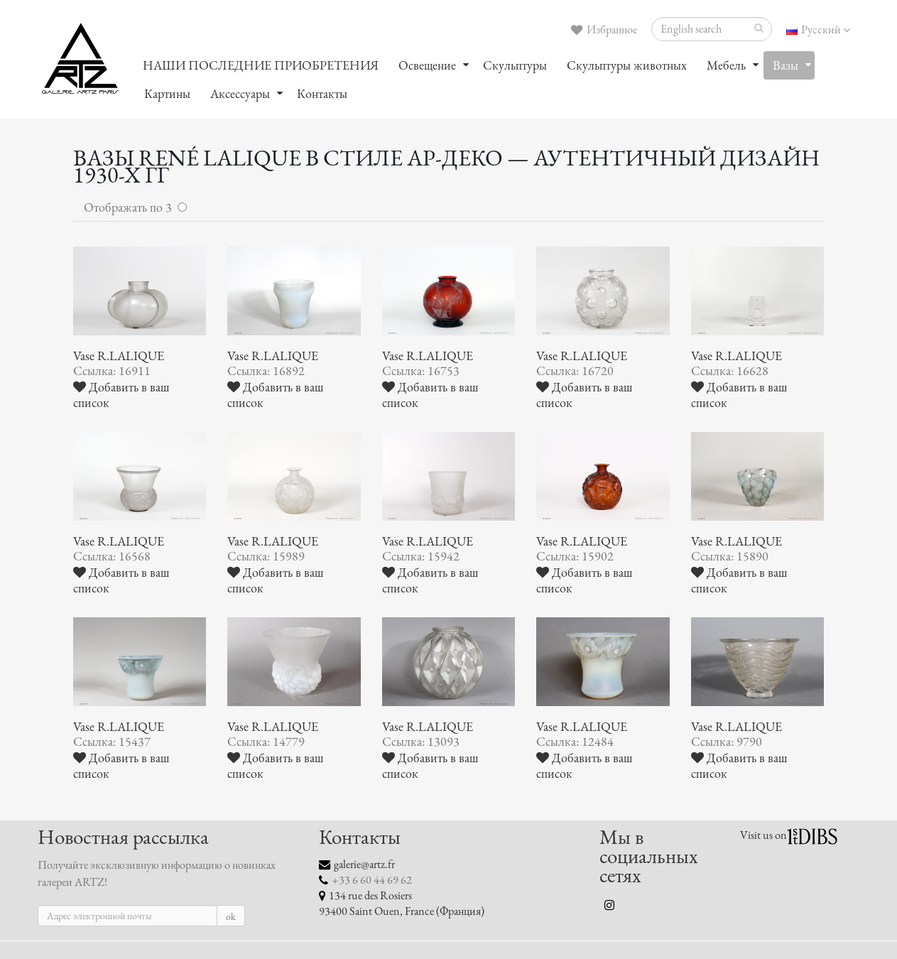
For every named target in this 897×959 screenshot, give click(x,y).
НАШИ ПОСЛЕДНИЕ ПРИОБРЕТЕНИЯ (261, 65)
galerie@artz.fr (364, 864)
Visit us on (763, 835)
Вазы (785, 65)
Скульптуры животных (627, 65)
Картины (167, 94)
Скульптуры (515, 65)
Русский (818, 30)
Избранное (604, 30)
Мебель (726, 65)
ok (231, 917)
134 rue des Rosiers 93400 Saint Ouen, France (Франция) (401, 904)
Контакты (322, 94)
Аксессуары (240, 94)
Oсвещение (427, 65)
